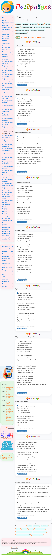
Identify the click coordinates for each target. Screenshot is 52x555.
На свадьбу (5, 256)
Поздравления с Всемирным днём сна (9, 407)
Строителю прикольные (6, 35)
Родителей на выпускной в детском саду (6, 233)
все (18, 37)
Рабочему (5, 211)
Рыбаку (4, 54)
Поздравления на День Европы (9, 393)
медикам (18, 24)
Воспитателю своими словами (7, 219)
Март (3, 449)
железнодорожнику (27, 27)
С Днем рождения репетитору (7, 189)
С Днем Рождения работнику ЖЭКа (7, 184)
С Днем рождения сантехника (7, 162)
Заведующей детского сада (6, 238)
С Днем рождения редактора (7, 119)
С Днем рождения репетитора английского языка (7, 195)
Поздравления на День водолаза (9, 388)
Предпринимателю (8, 22)
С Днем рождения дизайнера (7, 141)
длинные (33, 37)
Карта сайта (14, 547)
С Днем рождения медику (7, 71)
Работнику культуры (5, 39)
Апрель (7, 449)
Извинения (5, 284)
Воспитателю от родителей (7, 228)
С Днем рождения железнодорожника (8, 154)
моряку (41, 24)
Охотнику (5, 56)
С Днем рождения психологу (7, 114)
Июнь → (10, 438)
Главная (19, 20)
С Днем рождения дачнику (7, 67)
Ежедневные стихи (6, 259)
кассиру (18, 27)
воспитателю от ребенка (22, 30)
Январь (4, 447)
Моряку (4, 208)
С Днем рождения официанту (7, 110)
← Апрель (4, 438)
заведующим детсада (21, 33)
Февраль (10, 447)
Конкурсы (5, 279)
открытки (25, 37)
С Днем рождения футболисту (7, 97)
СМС (3, 274)
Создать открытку (22, 84)
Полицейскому (6, 52)
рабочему (47, 24)
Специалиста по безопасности (7, 28)
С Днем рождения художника (7, 128)
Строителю (5, 32)
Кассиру (4, 213)
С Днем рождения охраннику (7, 75)
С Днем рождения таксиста (7, 180)
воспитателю (33, 24)
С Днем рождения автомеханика (7, 149)
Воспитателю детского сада (6, 48)
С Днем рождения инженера (7, 158)
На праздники (6, 254)
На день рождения (7, 246)
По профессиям (7, 267)
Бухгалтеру (5, 20)
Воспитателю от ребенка (7, 223)
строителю (25, 24)
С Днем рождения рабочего (7, 167)
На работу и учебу (7, 251)
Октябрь (10, 443)
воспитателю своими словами (42, 27)
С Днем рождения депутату (7, 62)
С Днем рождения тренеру (7, 101)
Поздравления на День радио (9, 402)
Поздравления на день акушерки (9, 397)
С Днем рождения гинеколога (7, 145)
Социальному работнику (6, 44)
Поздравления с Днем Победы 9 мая (9, 416)
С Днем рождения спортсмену (7, 88)
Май (7, 427)
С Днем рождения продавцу (7, 123)
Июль (4, 441)
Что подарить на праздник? (7, 457)
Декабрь (10, 445)
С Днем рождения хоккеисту (7, 93)
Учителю (5, 59)
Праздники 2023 (7, 456)
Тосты (4, 276)
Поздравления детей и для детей (7, 271)
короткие (41, 37)
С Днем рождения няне (7, 84)
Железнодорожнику (8, 216)
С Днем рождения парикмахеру (7, 80)
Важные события (7, 249)
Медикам (5, 18)
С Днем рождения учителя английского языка (7, 203)
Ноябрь (4, 445)
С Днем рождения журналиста (8, 132)
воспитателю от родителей (37, 30)
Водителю (5, 25)
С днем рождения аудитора (7, 176)
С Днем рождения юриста (7, 171)
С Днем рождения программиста (7, 136)
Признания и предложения (6, 264)
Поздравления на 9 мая (9, 412)
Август (9, 441)
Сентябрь (4, 443)
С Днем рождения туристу (7, 106)
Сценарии (5, 286)
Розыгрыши (5, 281)
